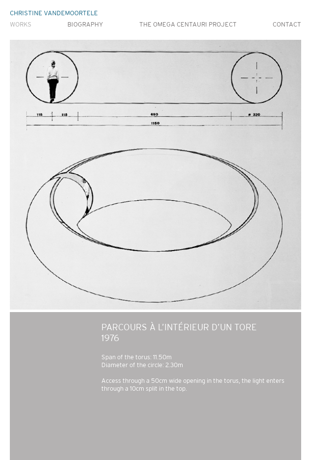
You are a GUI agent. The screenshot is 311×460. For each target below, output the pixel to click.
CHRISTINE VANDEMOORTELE (54, 13)
